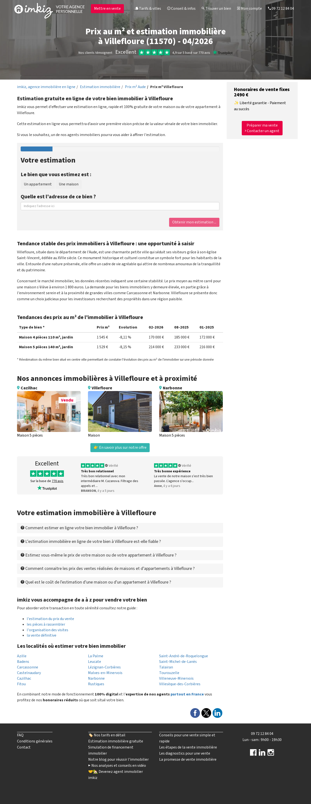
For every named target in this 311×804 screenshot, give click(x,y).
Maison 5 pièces (30, 435)
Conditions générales (34, 741)
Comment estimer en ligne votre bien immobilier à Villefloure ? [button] (79, 528)
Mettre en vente (107, 8)
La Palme (95, 656)
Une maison (68, 184)
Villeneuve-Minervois (176, 678)
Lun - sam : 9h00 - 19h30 (262, 739)
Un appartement (38, 184)
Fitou (21, 684)
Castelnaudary (29, 673)
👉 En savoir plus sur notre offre (120, 447)
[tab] (120, 528)
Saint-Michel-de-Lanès (178, 661)
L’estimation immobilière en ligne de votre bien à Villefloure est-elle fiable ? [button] (91, 542)
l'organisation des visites (47, 630)
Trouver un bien (216, 8)
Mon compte (249, 8)
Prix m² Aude (135, 87)
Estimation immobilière (100, 87)
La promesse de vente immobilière (187, 759)
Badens (23, 661)
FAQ (20, 735)
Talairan (166, 667)
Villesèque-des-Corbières (179, 684)
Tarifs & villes (148, 8)
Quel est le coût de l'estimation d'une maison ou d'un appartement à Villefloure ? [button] (96, 582)
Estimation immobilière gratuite (115, 741)
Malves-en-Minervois (105, 673)
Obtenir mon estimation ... (194, 222)
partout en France (187, 694)
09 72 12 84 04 (281, 8)
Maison (94, 435)
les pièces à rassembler (46, 624)
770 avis (57, 481)
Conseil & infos (181, 8)
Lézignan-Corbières (104, 667)
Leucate (94, 661)
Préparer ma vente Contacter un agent (262, 128)
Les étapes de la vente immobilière (188, 747)
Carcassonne (27, 667)
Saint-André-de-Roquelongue (183, 656)
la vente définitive (41, 635)
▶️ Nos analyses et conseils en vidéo (117, 765)
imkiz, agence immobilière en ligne (46, 87)
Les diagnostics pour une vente (184, 753)
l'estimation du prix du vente (50, 618)
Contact (24, 747)
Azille (21, 656)
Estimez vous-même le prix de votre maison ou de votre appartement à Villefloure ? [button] (98, 555)
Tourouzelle (169, 673)
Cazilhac (24, 678)
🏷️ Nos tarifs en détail (106, 735)
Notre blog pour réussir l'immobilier (118, 759)
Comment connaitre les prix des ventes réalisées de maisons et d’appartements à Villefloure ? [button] (108, 569)
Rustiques (96, 684)
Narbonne (96, 678)
